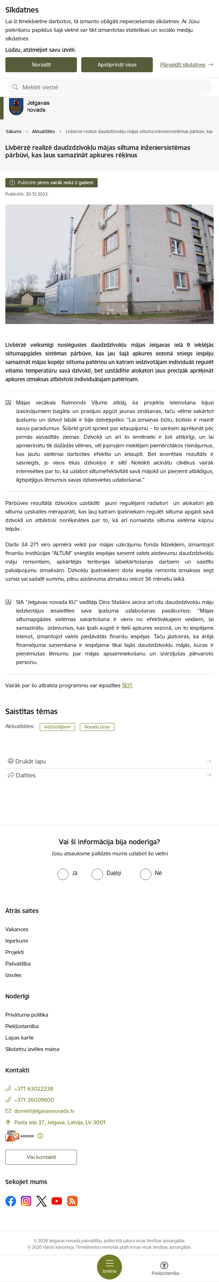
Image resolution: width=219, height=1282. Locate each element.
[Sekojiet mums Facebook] (10, 1201)
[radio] (67, 873)
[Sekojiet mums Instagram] (26, 1201)
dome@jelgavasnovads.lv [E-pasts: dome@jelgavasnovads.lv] (44, 1110)
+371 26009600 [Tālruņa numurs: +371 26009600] (34, 1099)
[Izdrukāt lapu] (109, 761)
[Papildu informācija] (40, 1136)
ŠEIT (127, 685)
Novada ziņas (97, 727)
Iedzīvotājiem (57, 727)
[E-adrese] (19, 1136)
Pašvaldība (18, 963)
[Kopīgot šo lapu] (109, 775)
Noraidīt (41, 64)
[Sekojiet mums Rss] (72, 1201)
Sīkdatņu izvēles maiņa (32, 1049)
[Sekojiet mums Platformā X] (41, 1201)
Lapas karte (19, 1037)
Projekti (14, 952)
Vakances (16, 929)
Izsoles (13, 975)
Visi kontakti (41, 1157)
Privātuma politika (26, 1014)
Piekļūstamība (22, 1026)
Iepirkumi (16, 940)
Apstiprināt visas (117, 64)
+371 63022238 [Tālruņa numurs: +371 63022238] (33, 1088)
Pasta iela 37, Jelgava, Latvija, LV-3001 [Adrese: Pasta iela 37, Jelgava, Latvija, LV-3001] (60, 1122)
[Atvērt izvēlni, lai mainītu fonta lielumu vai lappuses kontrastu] (164, 1269)
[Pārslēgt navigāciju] (109, 1266)
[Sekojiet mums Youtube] (57, 1201)
